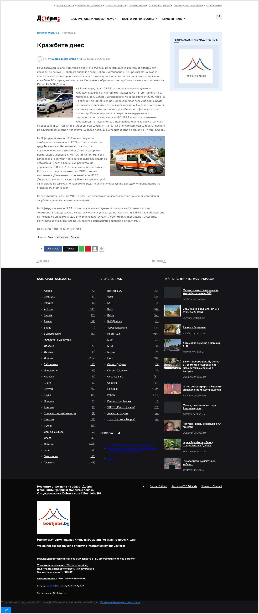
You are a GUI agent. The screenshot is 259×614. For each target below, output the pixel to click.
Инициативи (69, 370)
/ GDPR (54, 572)
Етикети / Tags (172, 18)
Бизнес (69, 321)
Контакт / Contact (211, 486)
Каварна (69, 376)
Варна (69, 327)
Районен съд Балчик (133, 401)
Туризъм (69, 462)
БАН (133, 303)
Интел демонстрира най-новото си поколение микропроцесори (202, 388)
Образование (133, 376)
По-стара (157, 260)
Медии (133, 352)
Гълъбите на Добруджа (69, 340)
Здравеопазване (133, 327)
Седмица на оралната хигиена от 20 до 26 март (201, 310)
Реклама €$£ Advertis (53, 593)
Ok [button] (6, 609)
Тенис (69, 450)
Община (133, 383)
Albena (69, 291)
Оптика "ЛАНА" (214, 5)
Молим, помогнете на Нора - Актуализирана (200, 407)
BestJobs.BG (133, 291)
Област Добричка (133, 370)
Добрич (69, 358)
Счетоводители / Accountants (188, 5)
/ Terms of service (62, 565)
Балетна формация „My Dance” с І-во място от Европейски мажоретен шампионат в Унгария (201, 366)
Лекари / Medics (137, 5)
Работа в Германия (194, 327)
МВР (133, 340)
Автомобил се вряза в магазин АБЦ (201, 344)
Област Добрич (133, 364)
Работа (133, 395)
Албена (69, 309)
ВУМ (133, 309)
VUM (133, 297)
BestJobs (69, 297)
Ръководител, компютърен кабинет (199, 462)
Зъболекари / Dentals (159, 5)
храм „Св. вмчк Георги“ (133, 419)
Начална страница (48, 33)
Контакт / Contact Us (116, 5)
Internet (69, 303)
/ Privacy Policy (65, 568)
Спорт (69, 438)
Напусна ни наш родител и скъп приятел (202, 425)
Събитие (69, 444)
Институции (69, 33)
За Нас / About (158, 486)
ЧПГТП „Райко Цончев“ (133, 407)
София (69, 425)
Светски (69, 419)
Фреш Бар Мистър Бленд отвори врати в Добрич (198, 444)
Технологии (69, 456)
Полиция (75, 237)
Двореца (69, 346)
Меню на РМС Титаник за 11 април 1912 (130, 444)
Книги (69, 383)
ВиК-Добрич (133, 321)
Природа (69, 401)
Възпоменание (69, 333)
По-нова (44, 260)
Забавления (69, 364)
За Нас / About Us (65, 5)
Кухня (69, 395)
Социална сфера (69, 432)
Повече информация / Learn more (120, 602)
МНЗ (133, 346)
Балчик (69, 315)
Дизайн (69, 352)
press (110, 458)
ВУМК (133, 315)
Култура (69, 389)
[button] (219, 16)
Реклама (69, 407)
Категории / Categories (138, 18)
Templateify (50, 586)
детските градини (133, 413)
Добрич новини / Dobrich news (92, 18)
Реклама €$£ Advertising (89, 5)
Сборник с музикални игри (69, 413)
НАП (133, 358)
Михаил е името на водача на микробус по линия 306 (201, 292)
